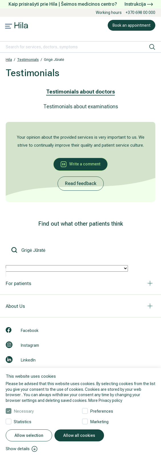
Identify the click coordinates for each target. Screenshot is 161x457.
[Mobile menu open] (8, 26)
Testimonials (28, 59)
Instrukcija (139, 4)
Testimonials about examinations (80, 106)
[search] (152, 47)
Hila (9, 59)
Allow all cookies (79, 435)
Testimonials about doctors (80, 92)
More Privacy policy (105, 400)
